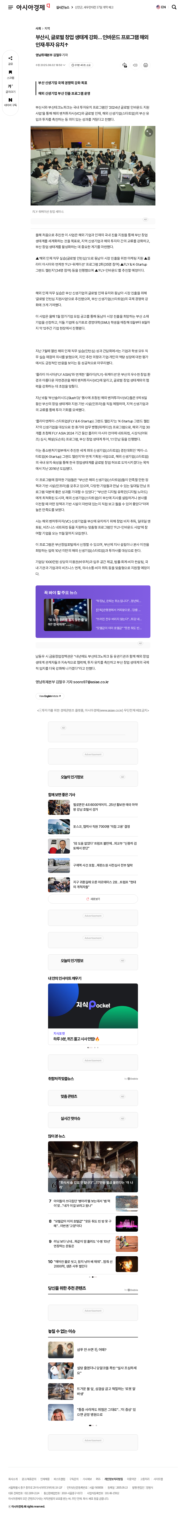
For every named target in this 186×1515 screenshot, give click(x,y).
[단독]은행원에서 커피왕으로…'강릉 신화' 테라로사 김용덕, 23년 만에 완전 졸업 (119, 610)
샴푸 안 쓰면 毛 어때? (91, 1350)
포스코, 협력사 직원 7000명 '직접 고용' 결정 (101, 827)
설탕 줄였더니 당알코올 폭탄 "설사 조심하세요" (106, 1370)
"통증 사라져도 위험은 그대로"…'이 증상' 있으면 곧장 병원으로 (106, 1412)
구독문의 (73, 1479)
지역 (47, 28)
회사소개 (12, 1479)
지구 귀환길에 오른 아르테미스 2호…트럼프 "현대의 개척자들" (104, 884)
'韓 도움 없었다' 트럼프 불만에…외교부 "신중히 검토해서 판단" (105, 846)
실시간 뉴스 (62, 7)
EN (161, 7)
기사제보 (87, 1479)
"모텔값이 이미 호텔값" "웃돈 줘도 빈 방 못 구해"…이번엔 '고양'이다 (119, 628)
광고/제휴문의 (29, 1479)
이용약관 (131, 1479)
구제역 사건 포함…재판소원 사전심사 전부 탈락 (103, 865)
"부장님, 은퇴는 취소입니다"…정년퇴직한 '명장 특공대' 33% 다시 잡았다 (119, 601)
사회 (38, 28)
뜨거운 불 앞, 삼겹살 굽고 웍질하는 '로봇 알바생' (106, 1391)
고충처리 (144, 1479)
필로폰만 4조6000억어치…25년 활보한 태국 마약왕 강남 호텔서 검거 (105, 807)
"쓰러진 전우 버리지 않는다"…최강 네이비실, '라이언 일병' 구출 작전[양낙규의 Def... (119, 619)
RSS (98, 1479)
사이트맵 (158, 1479)
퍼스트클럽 (59, 1479)
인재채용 (45, 1479)
